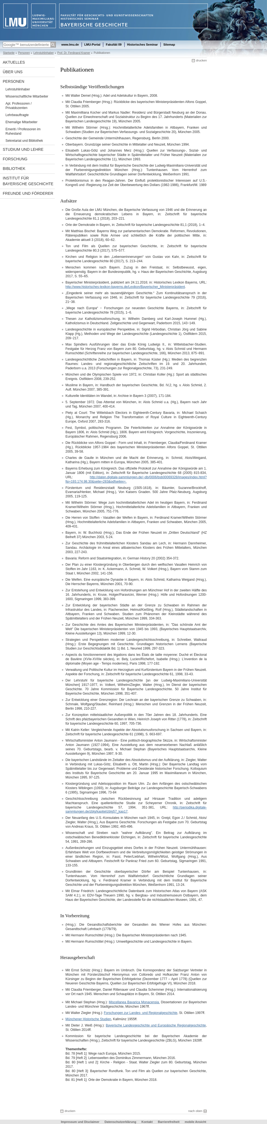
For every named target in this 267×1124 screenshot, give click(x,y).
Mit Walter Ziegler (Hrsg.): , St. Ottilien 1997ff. (135, 1013)
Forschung (15, 159)
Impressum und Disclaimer (80, 1121)
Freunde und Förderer (28, 193)
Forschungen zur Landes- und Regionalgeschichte (140, 1013)
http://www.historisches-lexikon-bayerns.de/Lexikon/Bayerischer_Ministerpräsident (125, 287)
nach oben (195, 1111)
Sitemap (169, 44)
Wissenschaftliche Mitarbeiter (26, 96)
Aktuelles (14, 62)
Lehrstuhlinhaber (43, 52)
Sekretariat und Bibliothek (24, 141)
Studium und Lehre (23, 149)
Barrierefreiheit (169, 1121)
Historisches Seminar (142, 44)
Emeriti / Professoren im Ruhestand (23, 131)
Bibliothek (14, 168)
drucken (201, 60)
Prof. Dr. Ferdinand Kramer (73, 52)
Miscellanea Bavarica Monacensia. (134, 1002)
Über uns (12, 72)
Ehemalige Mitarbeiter (21, 122)
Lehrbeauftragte (17, 115)
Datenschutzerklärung (120, 1121)
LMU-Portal (92, 44)
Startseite (9, 52)
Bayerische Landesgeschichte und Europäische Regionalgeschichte (156, 1025)
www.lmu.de (70, 44)
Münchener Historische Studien (88, 1019)
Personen (24, 52)
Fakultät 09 (113, 44)
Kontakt (147, 1121)
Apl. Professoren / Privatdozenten (18, 106)
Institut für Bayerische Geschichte (28, 181)
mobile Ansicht (195, 1121)
